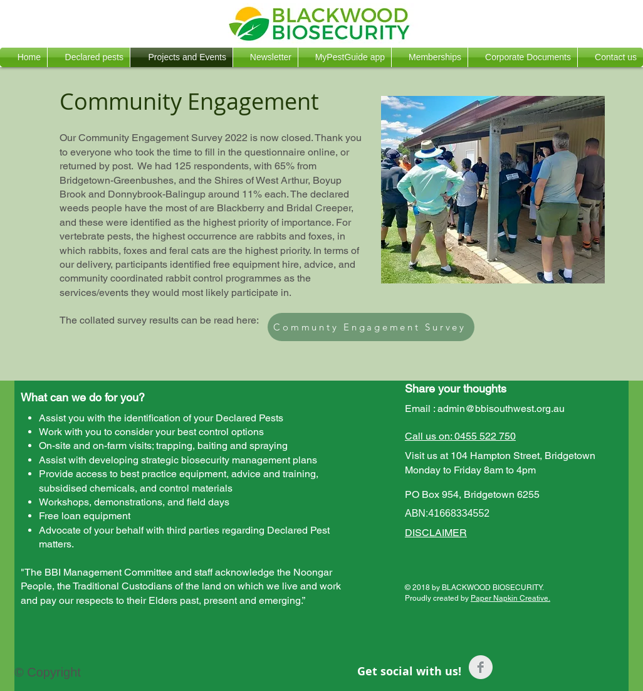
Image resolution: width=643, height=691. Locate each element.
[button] (89, 57)
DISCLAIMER (436, 533)
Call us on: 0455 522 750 (460, 436)
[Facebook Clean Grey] (481, 667)
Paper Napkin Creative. (510, 598)
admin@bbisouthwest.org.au (501, 408)
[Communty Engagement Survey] (371, 327)
